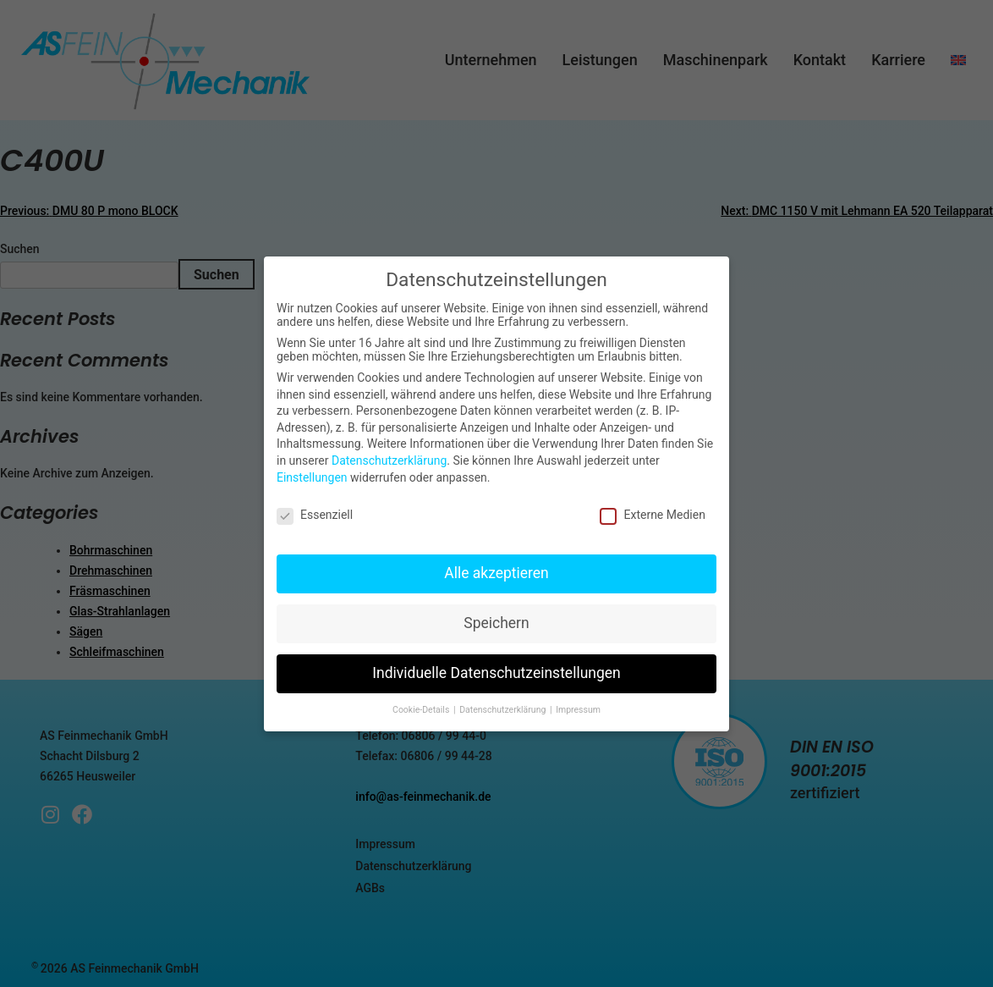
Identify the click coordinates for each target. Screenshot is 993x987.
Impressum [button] (578, 709)
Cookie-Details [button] (422, 709)
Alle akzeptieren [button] (496, 573)
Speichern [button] (496, 623)
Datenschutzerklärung (389, 460)
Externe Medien (652, 514)
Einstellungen (312, 477)
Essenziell (315, 514)
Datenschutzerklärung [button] (503, 709)
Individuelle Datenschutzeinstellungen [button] (496, 672)
